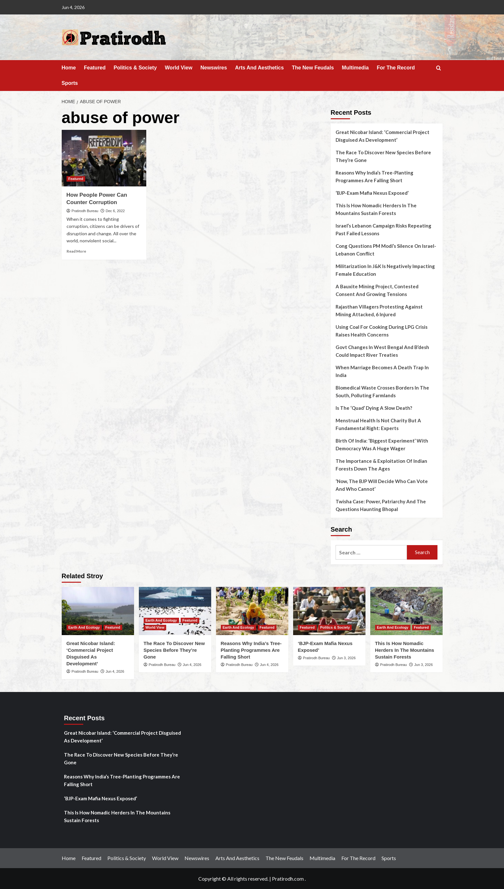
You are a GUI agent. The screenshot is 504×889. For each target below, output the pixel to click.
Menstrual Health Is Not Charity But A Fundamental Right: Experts (378, 424)
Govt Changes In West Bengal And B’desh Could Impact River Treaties (382, 351)
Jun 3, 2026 (346, 658)
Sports (70, 83)
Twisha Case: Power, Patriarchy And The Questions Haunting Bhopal (381, 505)
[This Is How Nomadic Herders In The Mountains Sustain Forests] (406, 611)
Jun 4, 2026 (115, 671)
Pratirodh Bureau (85, 211)
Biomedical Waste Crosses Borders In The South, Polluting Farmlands (382, 391)
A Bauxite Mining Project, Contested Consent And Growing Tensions (377, 290)
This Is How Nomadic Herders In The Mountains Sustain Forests (376, 209)
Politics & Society (135, 67)
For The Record (396, 67)
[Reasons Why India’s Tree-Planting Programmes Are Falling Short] (252, 611)
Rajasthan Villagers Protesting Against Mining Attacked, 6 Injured (379, 310)
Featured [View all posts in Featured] (75, 179)
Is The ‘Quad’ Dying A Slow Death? (374, 408)
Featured (95, 67)
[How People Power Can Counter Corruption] (104, 158)
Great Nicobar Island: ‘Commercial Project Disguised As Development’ (382, 136)
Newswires (213, 67)
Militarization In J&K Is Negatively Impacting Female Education (385, 270)
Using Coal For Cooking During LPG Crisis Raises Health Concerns (382, 330)
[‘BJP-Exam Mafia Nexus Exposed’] (329, 611)
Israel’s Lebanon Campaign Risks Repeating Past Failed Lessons (383, 229)
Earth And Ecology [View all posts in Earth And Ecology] (84, 627)
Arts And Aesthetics (259, 67)
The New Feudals (313, 67)
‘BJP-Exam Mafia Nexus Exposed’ (372, 193)
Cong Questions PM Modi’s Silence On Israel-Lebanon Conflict (386, 249)
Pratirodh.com (288, 879)
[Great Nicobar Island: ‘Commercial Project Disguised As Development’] (98, 611)
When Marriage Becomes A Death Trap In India (382, 371)
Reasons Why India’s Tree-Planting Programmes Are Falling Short (374, 176)
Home (69, 67)
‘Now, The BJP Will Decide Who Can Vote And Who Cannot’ (382, 485)
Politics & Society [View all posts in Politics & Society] (335, 627)
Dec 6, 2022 (115, 211)
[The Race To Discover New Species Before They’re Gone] (175, 611)
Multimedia (355, 67)
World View (179, 67)
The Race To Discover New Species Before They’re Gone (383, 156)
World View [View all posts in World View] (155, 627)
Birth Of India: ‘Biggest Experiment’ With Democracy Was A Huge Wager (382, 444)
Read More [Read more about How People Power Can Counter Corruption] (76, 251)
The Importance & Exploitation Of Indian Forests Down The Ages (381, 464)
